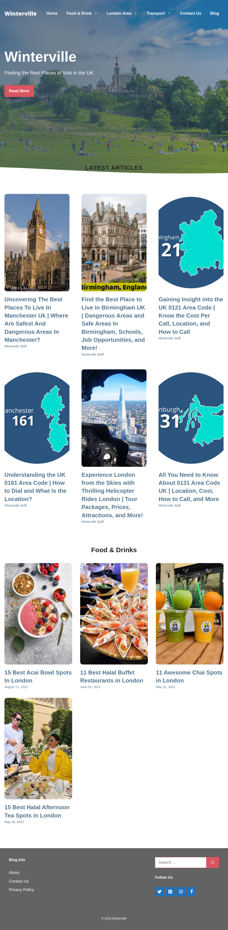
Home (52, 13)
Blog (214, 13)
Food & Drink (84, 13)
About (14, 872)
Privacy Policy (21, 890)
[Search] (212, 862)
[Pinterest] (170, 891)
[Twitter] (159, 891)
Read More (19, 91)
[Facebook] (191, 891)
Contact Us (190, 13)
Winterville (20, 13)
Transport (161, 13)
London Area (124, 13)
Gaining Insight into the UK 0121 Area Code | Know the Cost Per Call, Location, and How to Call (191, 315)
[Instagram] (180, 891)
